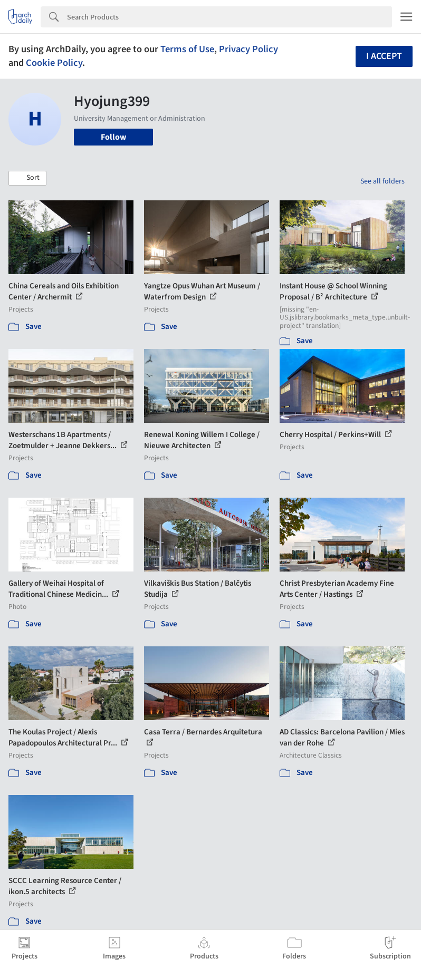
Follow (113, 137)
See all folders (382, 181)
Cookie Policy (54, 63)
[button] (27, 178)
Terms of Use (187, 49)
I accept (384, 56)
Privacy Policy (248, 49)
